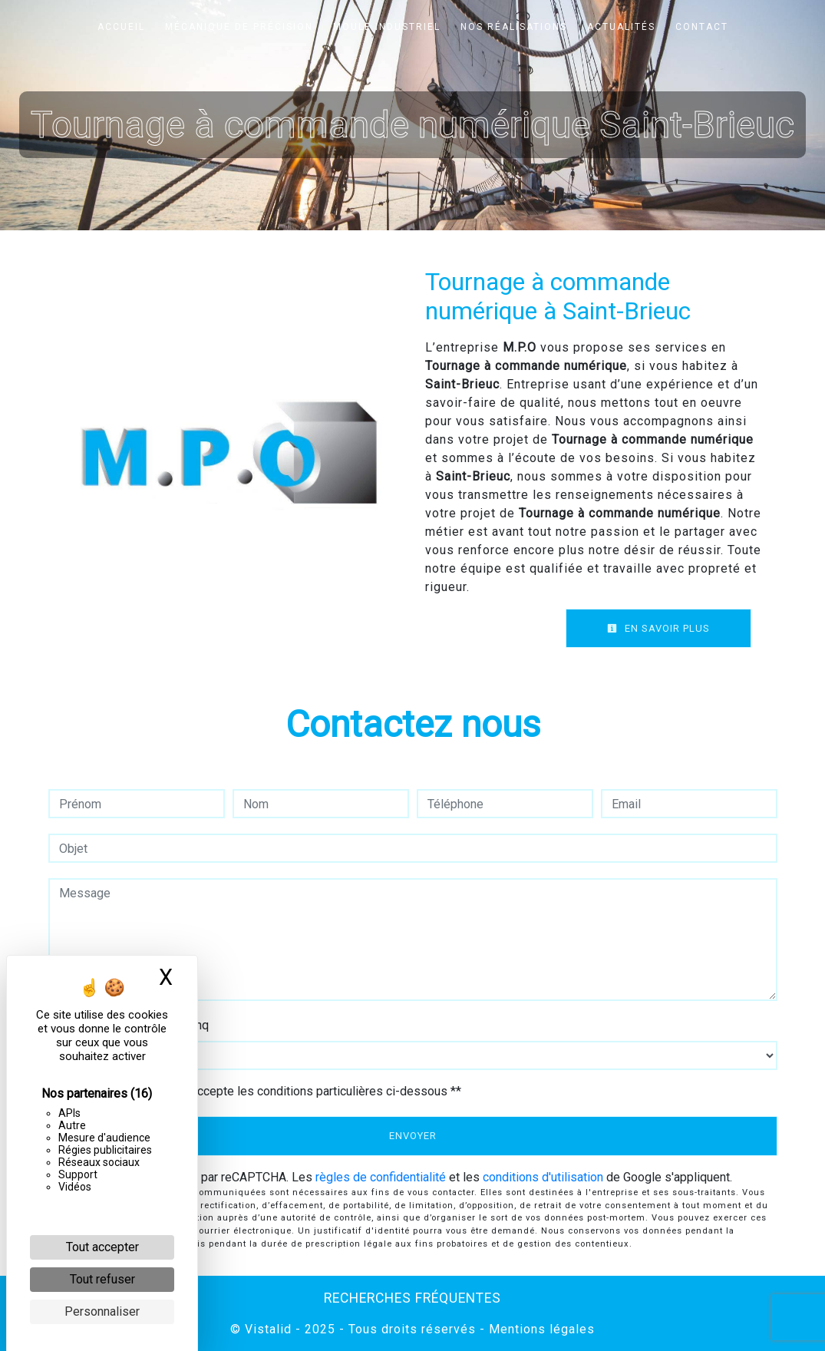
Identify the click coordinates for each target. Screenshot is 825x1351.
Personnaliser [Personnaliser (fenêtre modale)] (102, 1311)
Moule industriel (387, 26)
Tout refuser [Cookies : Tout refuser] (102, 1279)
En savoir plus (658, 628)
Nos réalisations (513, 26)
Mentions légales (540, 1329)
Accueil (121, 26)
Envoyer (413, 1135)
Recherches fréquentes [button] (412, 1298)
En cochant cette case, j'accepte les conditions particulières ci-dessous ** (262, 1091)
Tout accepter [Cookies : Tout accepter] (102, 1247)
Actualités (621, 26)
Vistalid (268, 1329)
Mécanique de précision (239, 26)
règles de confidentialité (380, 1177)
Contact (701, 26)
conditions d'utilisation (543, 1177)
